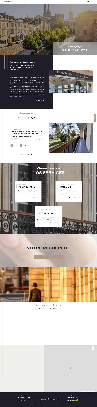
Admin (61, 403)
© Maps (85, 391)
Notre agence (60, 1)
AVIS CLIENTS (70, 1)
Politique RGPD (68, 403)
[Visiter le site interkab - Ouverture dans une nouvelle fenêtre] (72, 400)
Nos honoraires (45, 403)
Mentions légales (56, 403)
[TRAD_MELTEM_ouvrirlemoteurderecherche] (9, 2)
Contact (95, 118)
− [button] (92, 349)
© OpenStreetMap (91, 391)
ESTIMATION (40, 1)
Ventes (24, 1)
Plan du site (51, 403)
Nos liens (64, 403)
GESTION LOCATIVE (49, 1)
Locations (31, 1)
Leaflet (81, 391)
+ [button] (92, 347)
